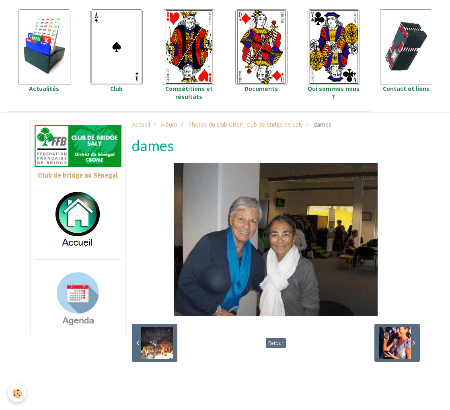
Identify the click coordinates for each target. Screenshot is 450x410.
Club (116, 50)
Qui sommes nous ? (334, 54)
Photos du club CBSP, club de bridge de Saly (245, 124)
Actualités (44, 50)
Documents (261, 50)
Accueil (141, 124)
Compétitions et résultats (189, 54)
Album (169, 124)
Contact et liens (406, 50)
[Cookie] (17, 393)
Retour (276, 343)
